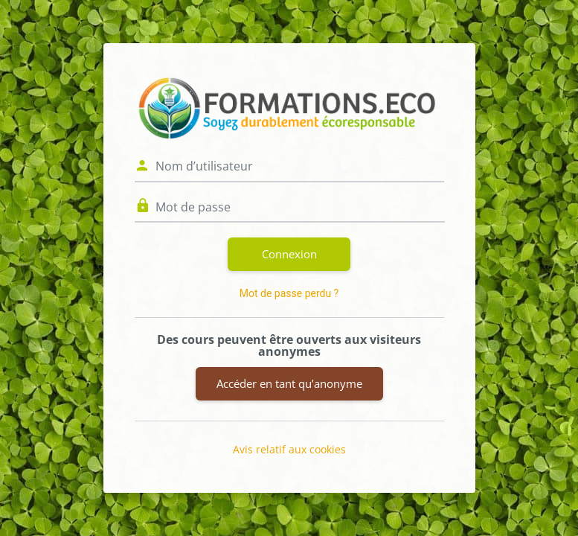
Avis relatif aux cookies (289, 449)
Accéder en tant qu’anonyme (289, 383)
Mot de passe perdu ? (289, 293)
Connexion (289, 253)
